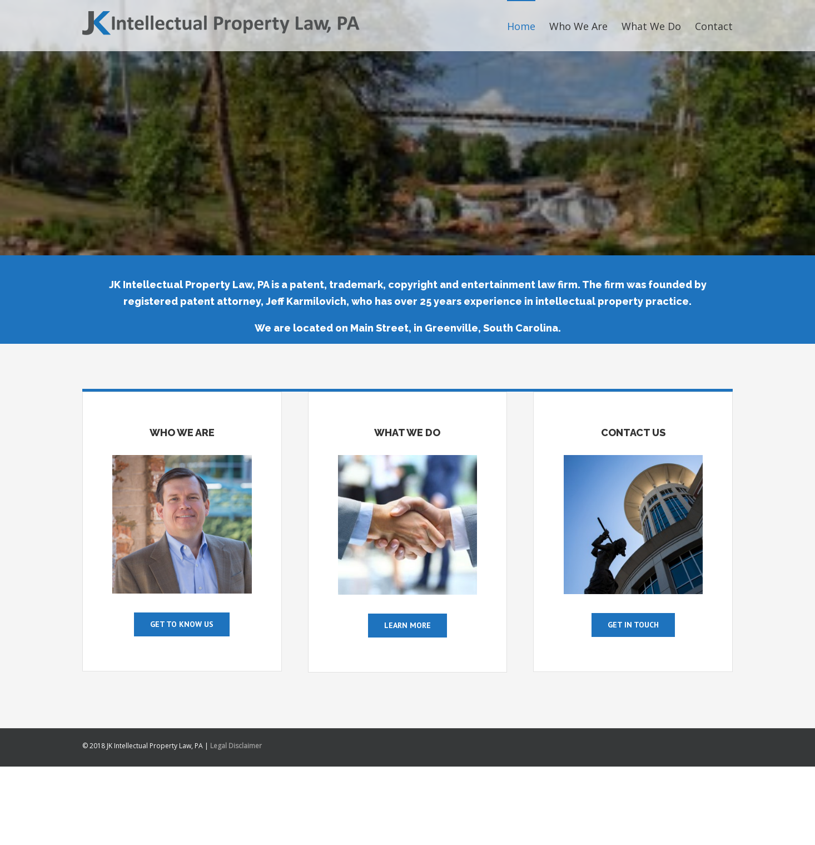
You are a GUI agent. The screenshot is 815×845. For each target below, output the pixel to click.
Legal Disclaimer (236, 745)
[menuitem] (528, 25)
